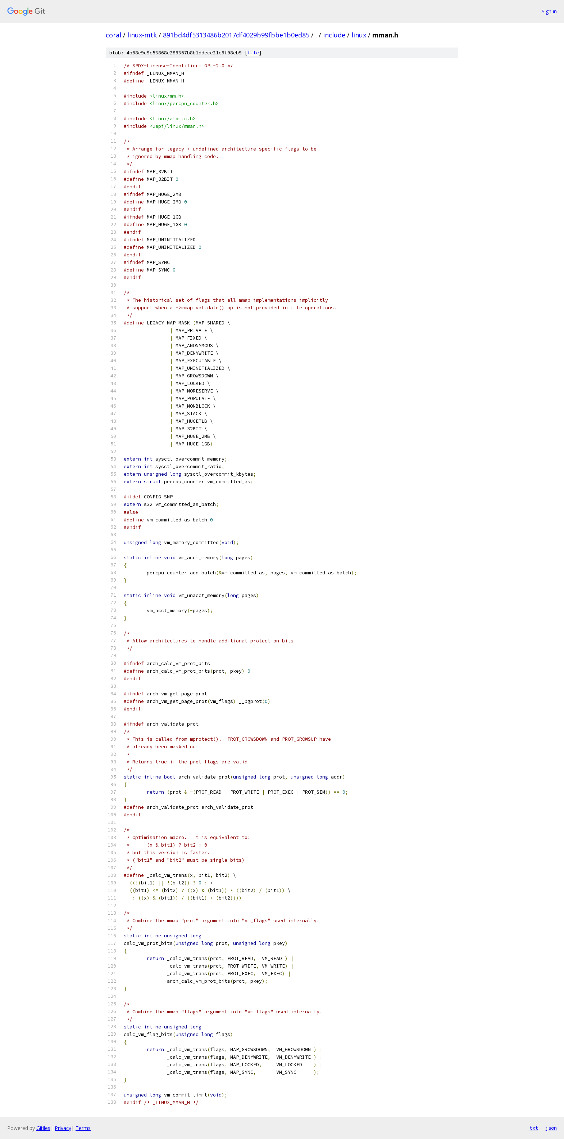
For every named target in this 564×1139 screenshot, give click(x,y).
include (334, 35)
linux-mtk (142, 35)
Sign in (549, 11)
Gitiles (43, 1128)
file (253, 53)
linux (358, 35)
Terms (83, 1128)
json (551, 1128)
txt (533, 1128)
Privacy (63, 1128)
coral (113, 35)
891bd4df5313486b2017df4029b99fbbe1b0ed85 (236, 35)
